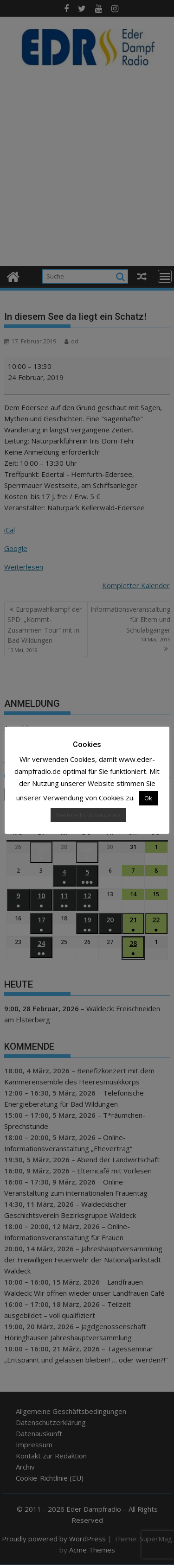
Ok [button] (148, 798)
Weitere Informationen (88, 815)
